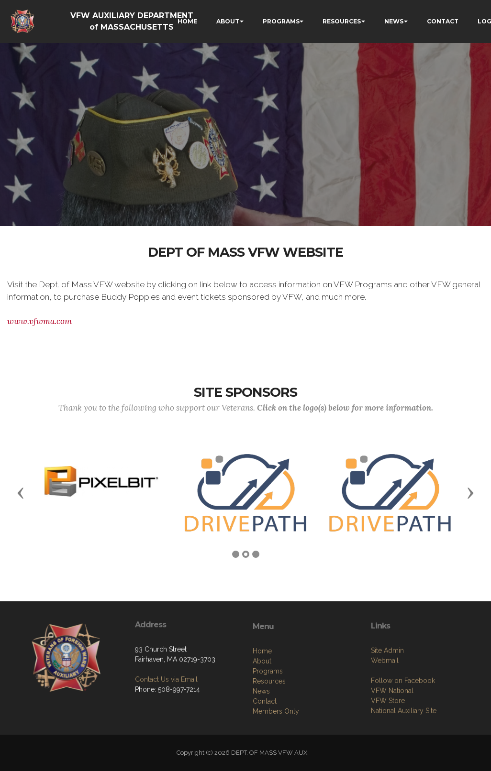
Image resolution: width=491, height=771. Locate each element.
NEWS (393, 21)
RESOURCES (342, 21)
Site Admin (387, 711)
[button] (20, 492)
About (262, 728)
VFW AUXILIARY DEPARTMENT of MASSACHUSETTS (131, 21)
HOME (187, 21)
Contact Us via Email (166, 727)
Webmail (385, 721)
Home (262, 718)
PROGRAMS (281, 21)
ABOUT (227, 21)
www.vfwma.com (39, 321)
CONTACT (442, 21)
